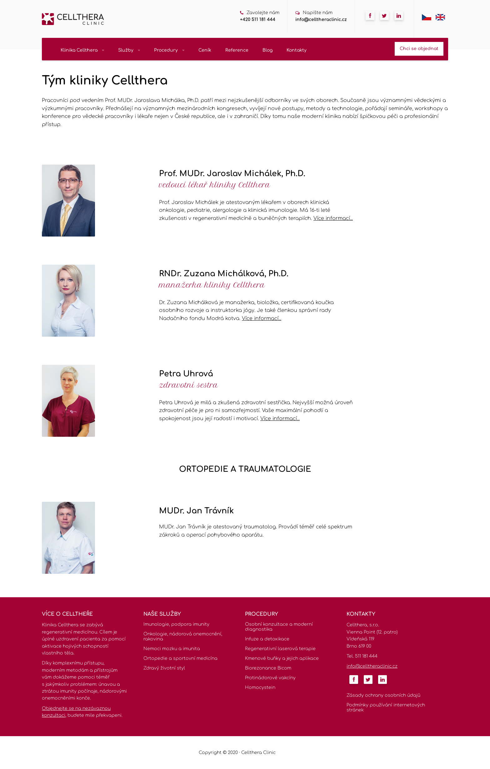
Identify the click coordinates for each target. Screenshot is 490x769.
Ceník (204, 50)
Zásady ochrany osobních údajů (383, 695)
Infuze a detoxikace (267, 639)
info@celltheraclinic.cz (321, 19)
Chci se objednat (419, 48)
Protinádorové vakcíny (270, 677)
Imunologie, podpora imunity (176, 624)
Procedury (169, 50)
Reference (236, 50)
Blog (267, 50)
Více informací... (333, 218)
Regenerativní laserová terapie (280, 648)
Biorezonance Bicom (268, 668)
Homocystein (260, 687)
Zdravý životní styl (164, 668)
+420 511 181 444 (257, 19)
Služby (129, 50)
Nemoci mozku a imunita (171, 648)
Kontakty (297, 50)
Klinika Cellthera (82, 50)
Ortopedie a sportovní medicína (180, 658)
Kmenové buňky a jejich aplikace (282, 658)
